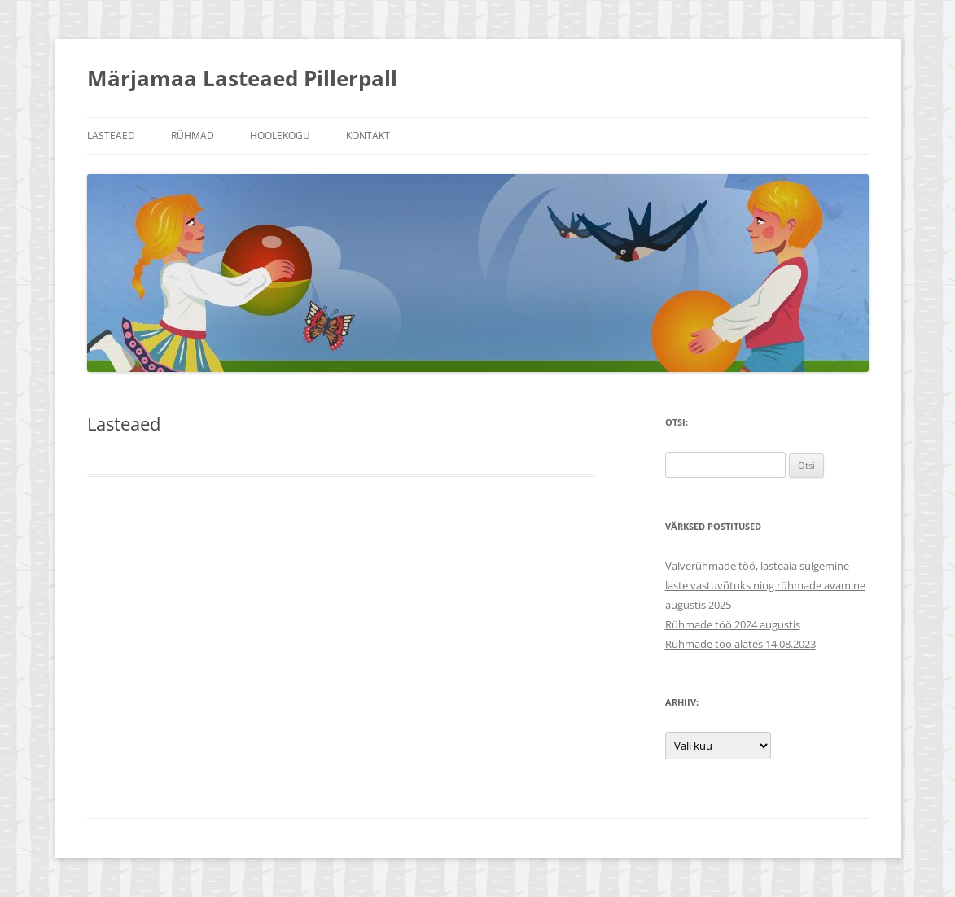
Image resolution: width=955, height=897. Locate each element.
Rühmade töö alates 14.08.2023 (740, 644)
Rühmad (192, 135)
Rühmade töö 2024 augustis (732, 624)
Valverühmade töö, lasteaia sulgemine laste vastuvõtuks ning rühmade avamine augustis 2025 (765, 585)
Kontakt (368, 135)
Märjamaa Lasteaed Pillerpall (242, 78)
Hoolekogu (280, 135)
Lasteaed (111, 135)
